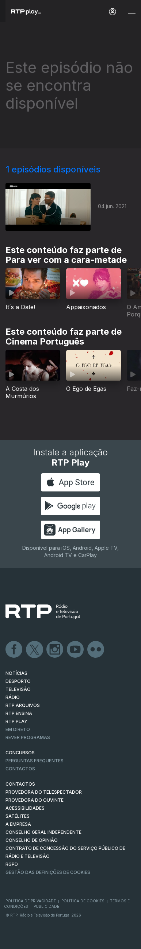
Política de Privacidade (30, 901)
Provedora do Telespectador (43, 792)
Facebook (14, 649)
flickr (96, 649)
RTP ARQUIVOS (22, 705)
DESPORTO (18, 681)
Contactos (20, 768)
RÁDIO (12, 697)
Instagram (55, 649)
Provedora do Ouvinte (34, 800)
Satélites (17, 816)
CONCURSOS (20, 752)
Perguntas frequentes (34, 760)
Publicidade (46, 906)
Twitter (34, 649)
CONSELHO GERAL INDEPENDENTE (43, 832)
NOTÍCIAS (16, 673)
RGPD (11, 864)
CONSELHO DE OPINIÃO (31, 840)
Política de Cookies (82, 901)
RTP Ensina (18, 713)
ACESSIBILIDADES (25, 808)
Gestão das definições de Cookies (47, 872)
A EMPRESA (18, 824)
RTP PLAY (16, 721)
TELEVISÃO (18, 689)
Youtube (75, 649)
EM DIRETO (17, 729)
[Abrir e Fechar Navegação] (131, 12)
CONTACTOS (20, 784)
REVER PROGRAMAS (27, 737)
